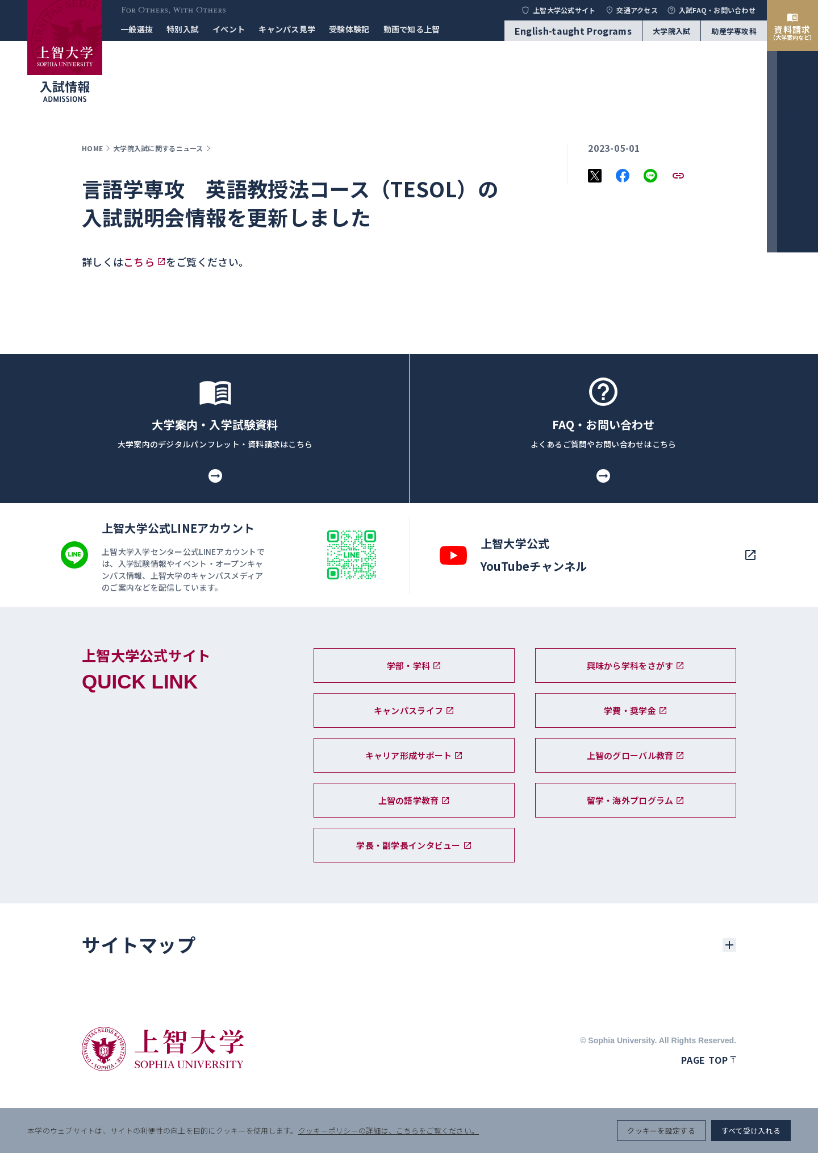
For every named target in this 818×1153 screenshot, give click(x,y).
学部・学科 (414, 665)
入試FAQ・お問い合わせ (711, 10)
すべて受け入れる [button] (751, 1130)
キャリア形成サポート (414, 755)
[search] (792, 565)
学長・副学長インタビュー (413, 845)
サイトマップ (138, 944)
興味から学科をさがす (636, 665)
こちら (139, 261)
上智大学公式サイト (558, 10)
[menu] (792, 605)
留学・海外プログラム (636, 800)
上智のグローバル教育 (636, 755)
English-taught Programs (573, 31)
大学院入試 (671, 31)
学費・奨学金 (635, 710)
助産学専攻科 (734, 31)
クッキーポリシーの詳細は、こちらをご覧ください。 (388, 1130)
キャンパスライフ (414, 710)
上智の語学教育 (414, 800)
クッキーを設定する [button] (661, 1130)
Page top (708, 1060)
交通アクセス (631, 10)
